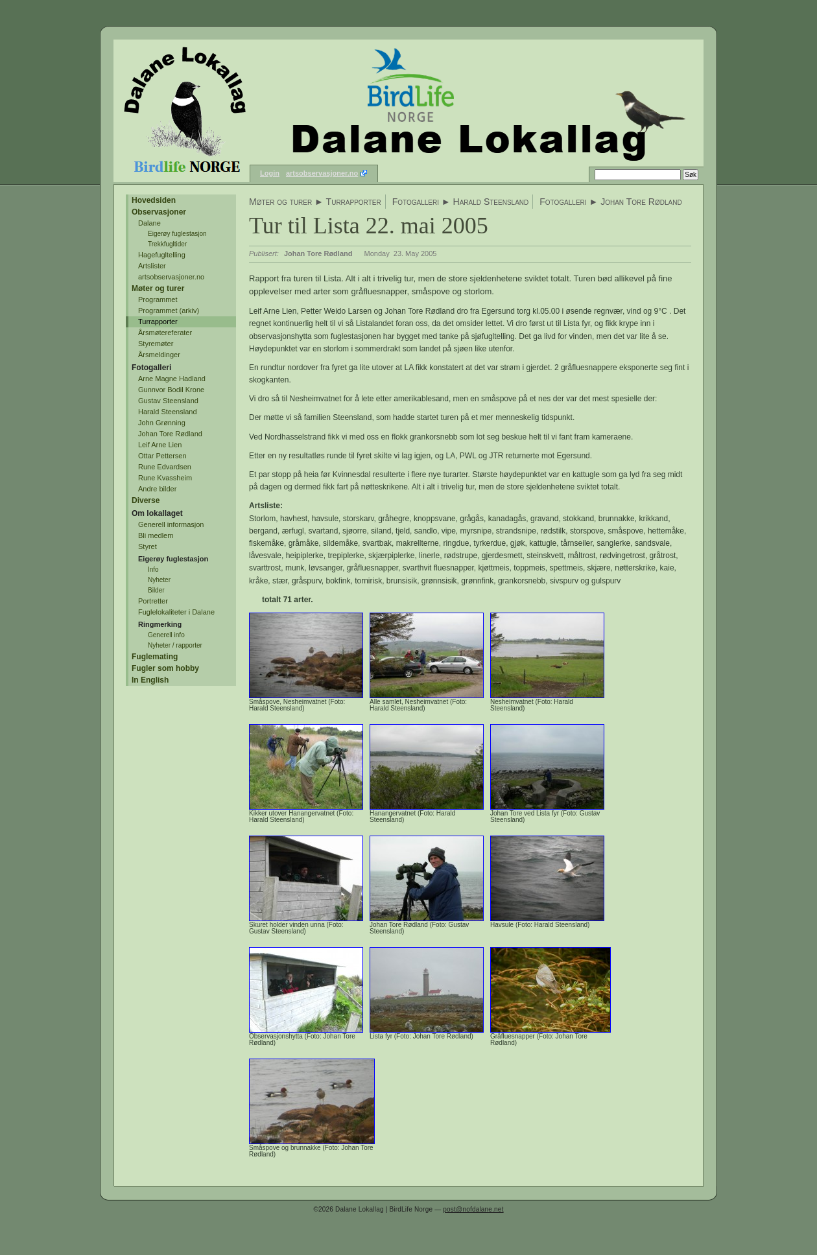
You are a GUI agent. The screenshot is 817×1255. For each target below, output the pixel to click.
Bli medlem (155, 535)
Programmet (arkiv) (168, 310)
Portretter (153, 601)
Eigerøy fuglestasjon (177, 233)
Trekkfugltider (167, 244)
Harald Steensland (167, 412)
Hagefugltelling (161, 255)
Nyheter (159, 579)
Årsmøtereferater (165, 332)
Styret (147, 546)
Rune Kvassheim (165, 478)
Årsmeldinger (159, 354)
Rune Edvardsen (164, 467)
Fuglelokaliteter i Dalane (176, 612)
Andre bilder (157, 489)
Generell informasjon (171, 524)
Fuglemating (155, 656)
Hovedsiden (154, 200)
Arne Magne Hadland (172, 378)
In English (150, 680)
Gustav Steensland (168, 401)
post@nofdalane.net (473, 1209)
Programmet (158, 299)
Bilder (156, 590)
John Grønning (161, 423)
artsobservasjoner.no (322, 173)
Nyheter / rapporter (175, 645)
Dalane (149, 223)
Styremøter (155, 343)
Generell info (166, 635)
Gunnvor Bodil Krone (171, 389)
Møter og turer (158, 288)
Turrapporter (158, 321)
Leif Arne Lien (160, 445)
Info (153, 569)
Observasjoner (159, 212)
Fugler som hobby (165, 668)
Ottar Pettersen (162, 456)
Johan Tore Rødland (170, 434)
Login (269, 173)
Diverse (146, 500)
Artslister (152, 266)
